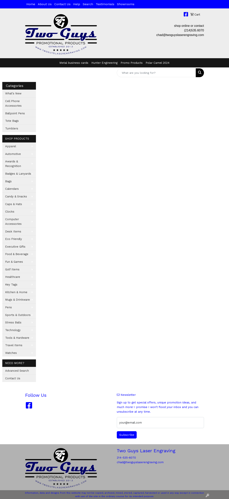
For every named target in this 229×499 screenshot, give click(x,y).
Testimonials (105, 4)
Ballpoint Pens (15, 113)
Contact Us (62, 4)
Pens (8, 307)
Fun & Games (14, 261)
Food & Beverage (16, 254)
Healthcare (12, 277)
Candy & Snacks (16, 196)
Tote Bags (12, 121)
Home (30, 4)
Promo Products (132, 63)
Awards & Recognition (13, 164)
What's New (13, 93)
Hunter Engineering (104, 63)
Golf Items (12, 269)
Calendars (12, 189)
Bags (8, 181)
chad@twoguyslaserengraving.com (180, 35)
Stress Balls (13, 322)
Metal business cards (73, 63)
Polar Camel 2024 (158, 63)
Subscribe (126, 435)
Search (88, 4)
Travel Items (13, 345)
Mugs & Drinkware (17, 299)
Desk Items (13, 231)
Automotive (13, 154)
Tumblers (11, 128)
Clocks (9, 211)
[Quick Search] (156, 72)
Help (76, 4)
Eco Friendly (13, 239)
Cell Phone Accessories (13, 103)
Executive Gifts (15, 246)
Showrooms (125, 4)
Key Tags (11, 284)
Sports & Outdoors (18, 315)
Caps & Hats (13, 204)
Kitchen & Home (16, 292)
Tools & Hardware (17, 337)
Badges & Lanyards (18, 173)
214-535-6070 (126, 457)
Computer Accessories (13, 222)
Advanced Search (17, 370)
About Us (45, 4)
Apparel (10, 146)
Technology (13, 330)
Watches (11, 353)
